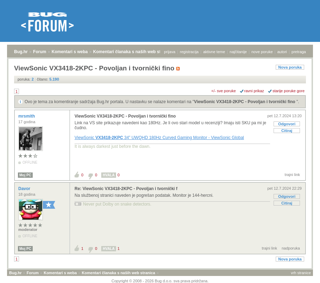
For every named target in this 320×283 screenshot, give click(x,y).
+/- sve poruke (223, 91)
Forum (39, 51)
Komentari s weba (70, 51)
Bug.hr (21, 51)
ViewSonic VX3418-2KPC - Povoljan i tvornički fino (245, 101)
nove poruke (262, 52)
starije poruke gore (289, 91)
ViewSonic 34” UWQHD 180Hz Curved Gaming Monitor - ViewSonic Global (159, 137)
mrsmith (27, 116)
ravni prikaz (254, 91)
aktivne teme (214, 52)
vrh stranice (301, 273)
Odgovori (286, 124)
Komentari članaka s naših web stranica (133, 51)
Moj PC (25, 175)
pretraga (299, 52)
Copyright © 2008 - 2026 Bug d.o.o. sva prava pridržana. (160, 281)
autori (282, 52)
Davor (24, 188)
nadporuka (291, 248)
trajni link (292, 174)
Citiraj (286, 130)
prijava (169, 52)
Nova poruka (290, 67)
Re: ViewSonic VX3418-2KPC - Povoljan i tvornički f (126, 188)
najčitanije (238, 52)
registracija (189, 52)
